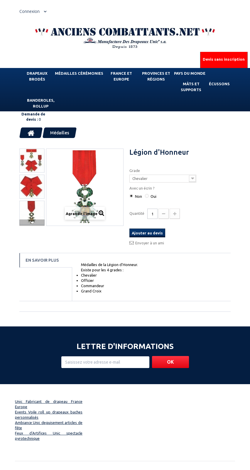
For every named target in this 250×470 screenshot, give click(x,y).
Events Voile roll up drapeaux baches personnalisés (48, 414)
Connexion (29, 11)
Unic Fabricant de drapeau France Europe (48, 404)
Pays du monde (189, 73)
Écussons (219, 84)
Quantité (136, 213)
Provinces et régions (156, 76)
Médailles (66, 73)
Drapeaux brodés (37, 76)
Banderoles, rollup (40, 103)
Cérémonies (90, 73)
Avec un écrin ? (142, 188)
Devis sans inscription (224, 59)
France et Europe (121, 76)
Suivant (32, 222)
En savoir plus (42, 260)
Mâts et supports (191, 87)
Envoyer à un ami (149, 243)
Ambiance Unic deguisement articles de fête (48, 425)
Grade (135, 170)
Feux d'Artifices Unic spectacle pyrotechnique (48, 435)
